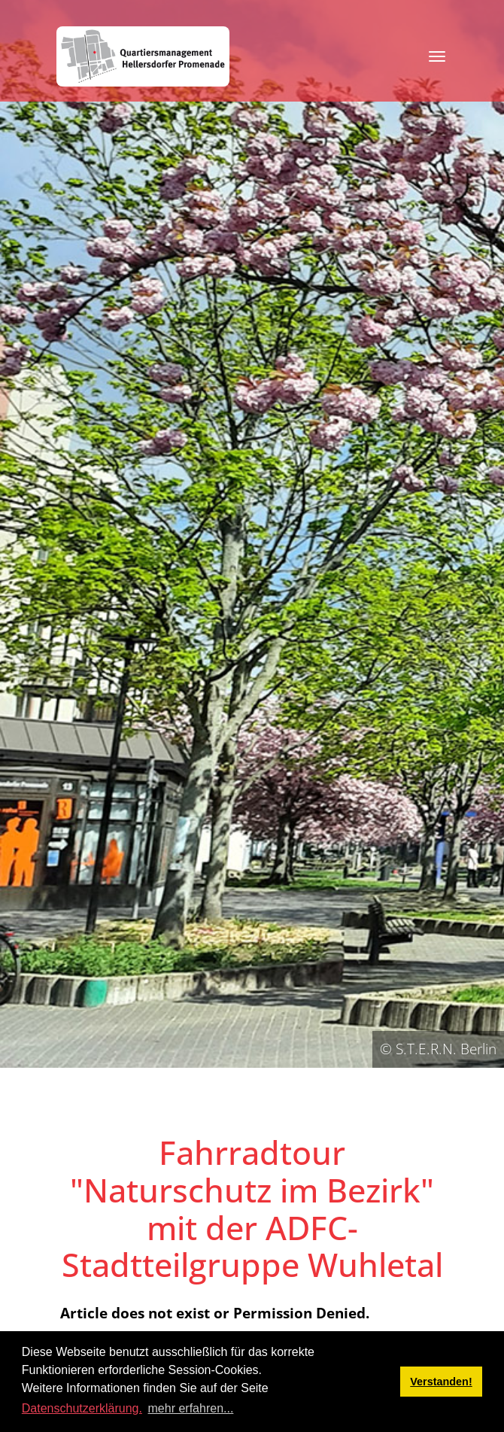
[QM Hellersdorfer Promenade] (142, 56)
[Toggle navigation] (437, 56)
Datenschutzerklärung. (82, 1408)
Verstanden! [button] (441, 1382)
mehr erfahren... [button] (191, 1408)
